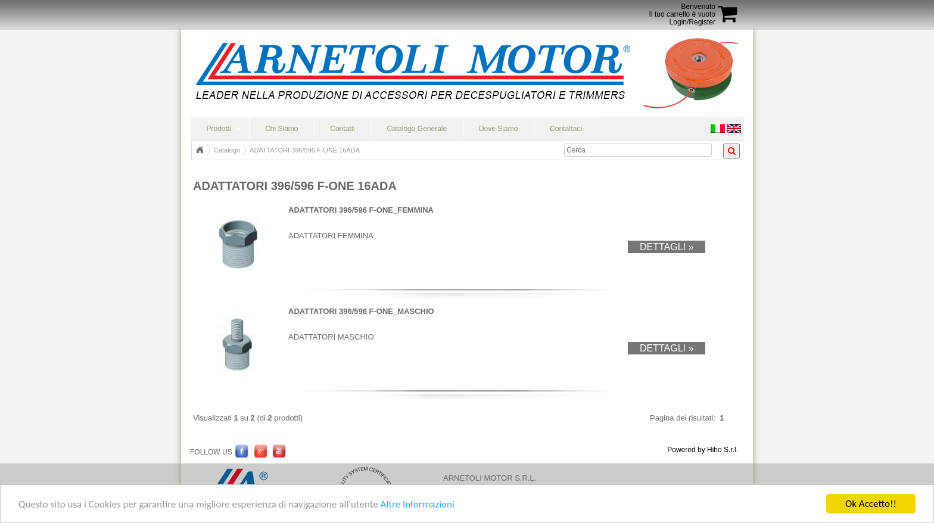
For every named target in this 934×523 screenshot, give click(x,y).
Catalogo (227, 150)
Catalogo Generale (417, 128)
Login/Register (692, 22)
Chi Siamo (281, 128)
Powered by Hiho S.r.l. (702, 450)
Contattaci (566, 128)
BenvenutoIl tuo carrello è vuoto (682, 10)
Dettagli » (666, 247)
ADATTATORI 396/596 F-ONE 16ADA (305, 150)
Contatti (342, 128)
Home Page (199, 150)
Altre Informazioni (417, 505)
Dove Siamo (498, 128)
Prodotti (218, 128)
